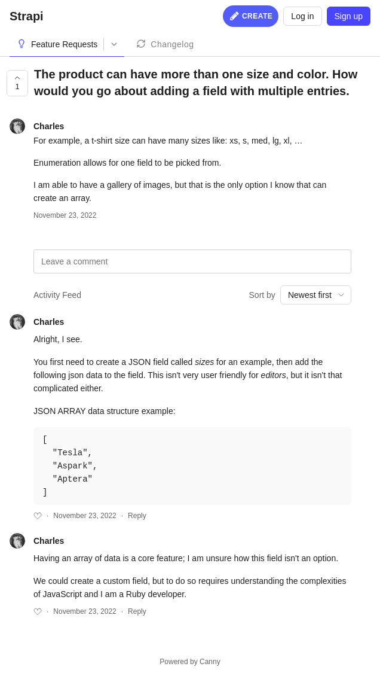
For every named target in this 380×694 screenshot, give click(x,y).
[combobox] (315, 295)
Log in (302, 16)
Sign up (349, 16)
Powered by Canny (190, 662)
